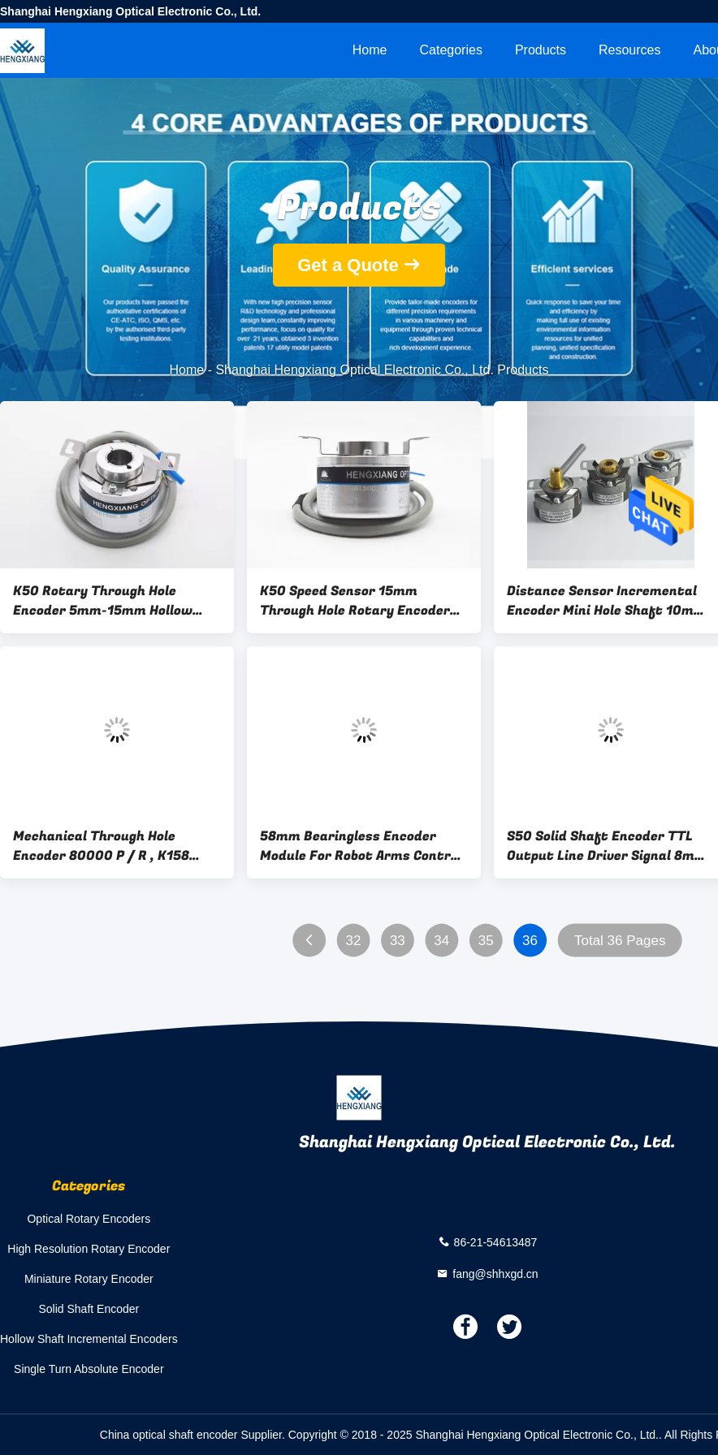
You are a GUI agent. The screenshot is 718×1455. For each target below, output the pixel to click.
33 (397, 940)
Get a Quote (348, 265)
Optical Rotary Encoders (88, 1218)
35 (486, 940)
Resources (629, 50)
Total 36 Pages (619, 940)
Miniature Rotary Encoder (89, 1278)
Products (540, 50)
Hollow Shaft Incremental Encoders (89, 1338)
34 (441, 940)
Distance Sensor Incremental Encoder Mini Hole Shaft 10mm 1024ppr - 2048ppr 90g (606, 600)
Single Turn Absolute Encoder (88, 1368)
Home (370, 50)
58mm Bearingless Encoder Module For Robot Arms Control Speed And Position (361, 846)
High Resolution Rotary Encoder (88, 1248)
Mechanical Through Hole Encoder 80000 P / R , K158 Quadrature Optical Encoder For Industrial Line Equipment (110, 846)
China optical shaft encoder (169, 1434)
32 (353, 940)
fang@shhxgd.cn (495, 1273)
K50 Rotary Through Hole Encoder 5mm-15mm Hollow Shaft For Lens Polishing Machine (102, 600)
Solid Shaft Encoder (88, 1308)
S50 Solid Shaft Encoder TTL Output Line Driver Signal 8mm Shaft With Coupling (607, 846)
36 (530, 940)
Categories (451, 50)
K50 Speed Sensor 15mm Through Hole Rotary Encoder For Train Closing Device (355, 600)
